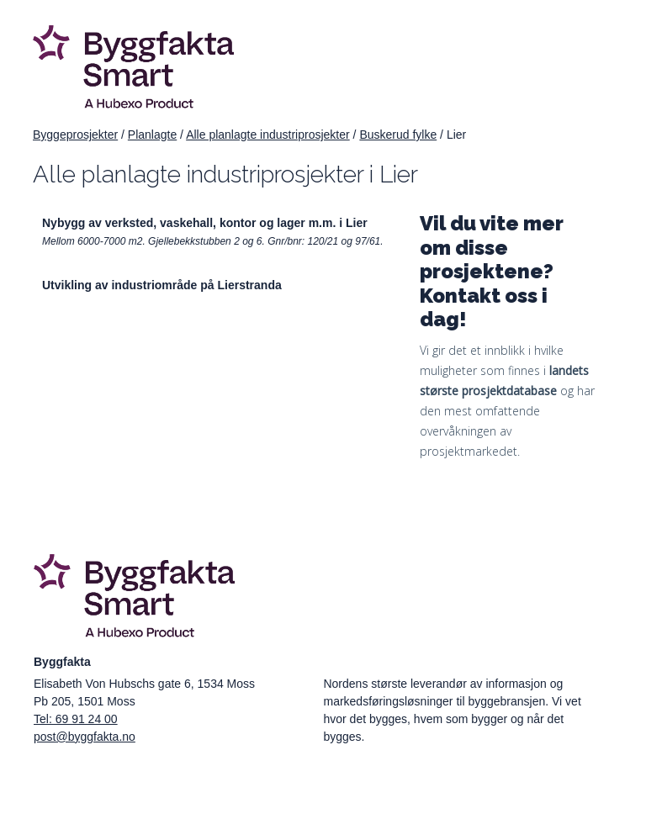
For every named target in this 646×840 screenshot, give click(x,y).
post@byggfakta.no (84, 736)
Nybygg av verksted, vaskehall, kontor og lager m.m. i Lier (205, 223)
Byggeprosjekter (75, 134)
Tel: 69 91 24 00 (76, 719)
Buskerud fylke (398, 134)
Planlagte (152, 134)
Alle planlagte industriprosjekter (268, 134)
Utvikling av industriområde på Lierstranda (162, 285)
